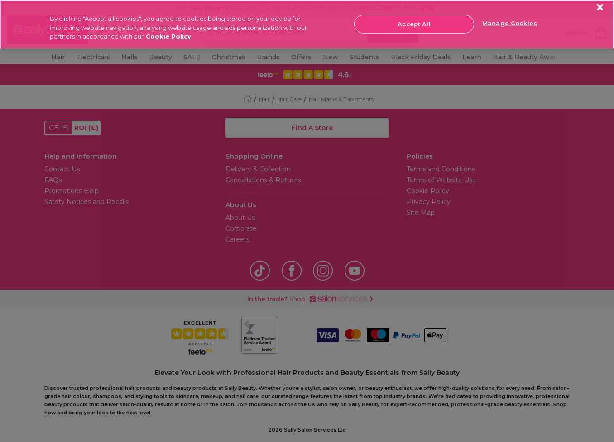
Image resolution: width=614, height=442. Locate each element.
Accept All (414, 23)
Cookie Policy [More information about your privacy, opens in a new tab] (168, 36)
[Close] (600, 7)
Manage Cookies (509, 23)
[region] (307, 24)
